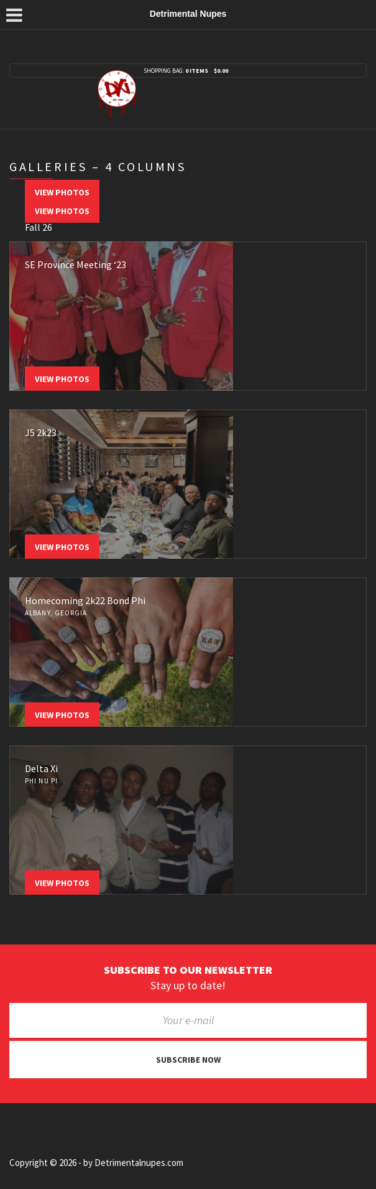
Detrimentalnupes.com (138, 1162)
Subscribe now (188, 1059)
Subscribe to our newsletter (188, 970)
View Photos (62, 192)
